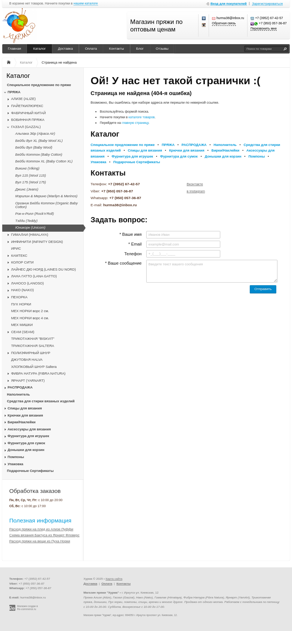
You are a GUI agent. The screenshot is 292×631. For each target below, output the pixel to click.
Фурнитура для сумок (26, 443)
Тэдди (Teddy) (26, 221)
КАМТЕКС (19, 255)
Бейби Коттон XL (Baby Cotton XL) (44, 161)
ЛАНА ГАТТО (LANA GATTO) (34, 276)
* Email (134, 244)
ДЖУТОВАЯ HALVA (27, 360)
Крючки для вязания (25, 415)
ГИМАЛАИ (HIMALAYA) (29, 235)
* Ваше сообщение (123, 263)
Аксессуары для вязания (28, 429)
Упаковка (15, 464)
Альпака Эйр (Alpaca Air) (35, 133)
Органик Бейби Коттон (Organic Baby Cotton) (46, 205)
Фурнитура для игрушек (28, 436)
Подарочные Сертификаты (30, 471)
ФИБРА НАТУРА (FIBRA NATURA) (38, 373)
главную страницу (135, 123)
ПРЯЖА (13, 92)
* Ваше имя (130, 234)
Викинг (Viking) (27, 168)
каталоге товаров (142, 117)
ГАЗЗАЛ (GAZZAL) (26, 127)
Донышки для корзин (25, 450)
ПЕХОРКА (19, 297)
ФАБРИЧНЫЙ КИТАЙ (28, 113)
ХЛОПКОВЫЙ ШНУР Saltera (34, 367)
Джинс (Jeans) (26, 189)
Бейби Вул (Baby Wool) (33, 147)
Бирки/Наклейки (21, 422)
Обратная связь (224, 23)
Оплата (91, 49)
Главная (14, 49)
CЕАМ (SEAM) (22, 332)
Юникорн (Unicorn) (30, 227)
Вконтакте (195, 184)
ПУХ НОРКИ (21, 304)
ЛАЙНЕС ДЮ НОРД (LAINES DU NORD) (43, 269)
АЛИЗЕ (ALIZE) (23, 99)
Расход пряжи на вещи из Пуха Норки (39, 541)
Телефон (132, 254)
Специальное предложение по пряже (39, 85)
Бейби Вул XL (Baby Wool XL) (39, 141)
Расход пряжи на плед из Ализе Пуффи (41, 529)
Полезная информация (40, 520)
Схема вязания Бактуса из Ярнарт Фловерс (44, 535)
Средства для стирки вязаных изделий (41, 401)
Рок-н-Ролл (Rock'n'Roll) (34, 214)
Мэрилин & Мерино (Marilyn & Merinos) (46, 196)
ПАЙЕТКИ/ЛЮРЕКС (27, 106)
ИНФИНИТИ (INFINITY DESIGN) (37, 242)
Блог (140, 49)
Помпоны (15, 457)
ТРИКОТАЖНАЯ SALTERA (32, 346)
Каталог (39, 49)
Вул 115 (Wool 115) (30, 175)
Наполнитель (18, 394)
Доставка (65, 49)
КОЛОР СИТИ (22, 262)
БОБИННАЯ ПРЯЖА (27, 120)
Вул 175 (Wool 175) (30, 182)
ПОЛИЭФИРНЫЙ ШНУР (30, 353)
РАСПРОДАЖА (20, 387)
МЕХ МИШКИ (22, 325)
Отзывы (162, 49)
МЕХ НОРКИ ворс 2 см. (30, 311)
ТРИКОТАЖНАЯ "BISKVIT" (33, 339)
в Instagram (196, 191)
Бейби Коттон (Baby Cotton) (38, 154)
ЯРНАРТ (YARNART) (28, 380)
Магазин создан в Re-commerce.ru (27, 608)
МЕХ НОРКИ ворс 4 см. (30, 318)
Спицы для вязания (24, 408)
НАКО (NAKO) (22, 290)
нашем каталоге (86, 3)
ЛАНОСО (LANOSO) (27, 283)
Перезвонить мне (263, 28)
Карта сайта (113, 578)
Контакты (116, 49)
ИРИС (16, 248)
